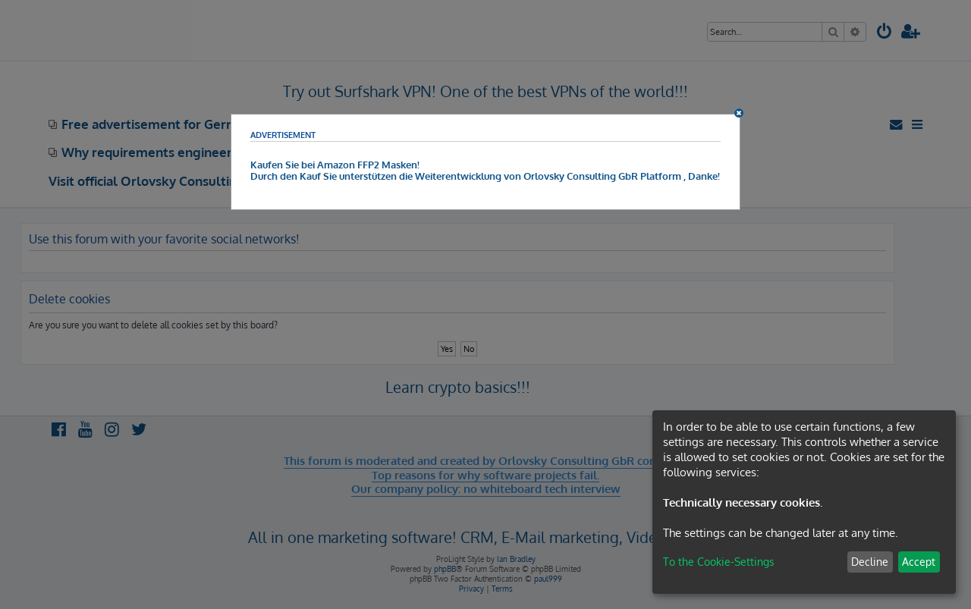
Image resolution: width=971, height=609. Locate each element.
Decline (869, 561)
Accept (918, 561)
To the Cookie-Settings (719, 561)
